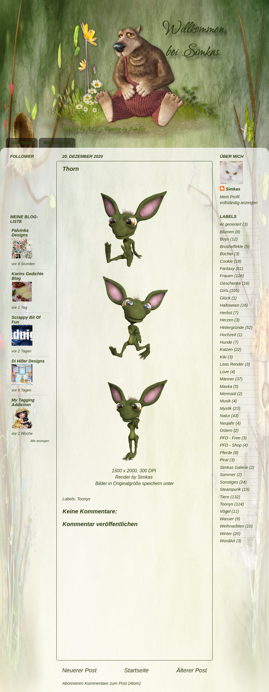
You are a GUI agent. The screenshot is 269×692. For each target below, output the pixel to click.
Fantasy (227, 268)
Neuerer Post (79, 670)
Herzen (226, 320)
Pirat (224, 460)
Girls (224, 290)
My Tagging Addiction (23, 402)
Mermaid (228, 393)
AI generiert (230, 224)
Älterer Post (191, 670)
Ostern (226, 430)
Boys (224, 239)
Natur (225, 415)
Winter (226, 533)
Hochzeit (228, 334)
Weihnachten (232, 526)
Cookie (226, 261)
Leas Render (232, 364)
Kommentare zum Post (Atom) (113, 683)
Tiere (224, 497)
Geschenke (230, 283)
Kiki (223, 357)
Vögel (225, 511)
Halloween (229, 305)
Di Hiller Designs (28, 361)
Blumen (227, 232)
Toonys (83, 499)
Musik (225, 401)
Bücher (226, 253)
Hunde (226, 342)
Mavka (226, 386)
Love (224, 371)
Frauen (226, 275)
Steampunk (230, 489)
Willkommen (57, 142)
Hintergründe (232, 327)
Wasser (227, 519)
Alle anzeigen (39, 441)
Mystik (226, 408)
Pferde (226, 452)
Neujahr (227, 423)
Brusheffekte (231, 246)
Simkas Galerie (234, 467)
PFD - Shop (231, 445)
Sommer (227, 474)
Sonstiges (229, 482)
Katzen (226, 349)
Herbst (226, 312)
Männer (227, 379)
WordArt (227, 541)
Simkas (233, 189)
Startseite (22, 142)
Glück (225, 298)
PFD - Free (230, 438)
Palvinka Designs (20, 232)
